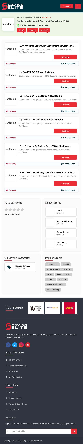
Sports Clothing (32, 17)
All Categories (15, 377)
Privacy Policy (15, 398)
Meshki (66, 264)
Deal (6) (44, 30)
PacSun (62, 279)
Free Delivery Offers (18, 366)
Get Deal (65, 57)
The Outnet (52, 264)
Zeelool (50, 279)
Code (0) (32, 30)
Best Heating (53, 289)
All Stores (13, 371)
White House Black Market (59, 269)
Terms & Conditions (18, 404)
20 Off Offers (15, 360)
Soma (49, 274)
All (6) (21, 30)
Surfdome (46, 17)
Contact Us (14, 409)
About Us (13, 392)
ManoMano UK (63, 274)
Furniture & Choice (55, 284)
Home (19, 17)
